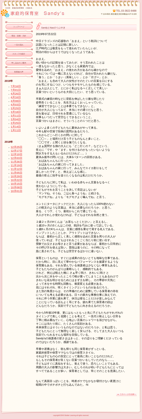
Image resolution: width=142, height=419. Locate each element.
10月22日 (16, 180)
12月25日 (16, 147)
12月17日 (16, 150)
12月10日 (16, 154)
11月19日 (16, 165)
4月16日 (16, 97)
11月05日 (16, 172)
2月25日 (16, 123)
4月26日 (16, 93)
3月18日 (16, 112)
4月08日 (16, 101)
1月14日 (16, 126)
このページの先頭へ (126, 394)
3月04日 (16, 119)
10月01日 (16, 191)
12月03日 (16, 158)
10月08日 (16, 187)
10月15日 (16, 183)
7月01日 (16, 90)
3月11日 (16, 115)
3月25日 (16, 108)
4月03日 (16, 104)
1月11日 (16, 130)
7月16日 (16, 86)
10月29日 (16, 176)
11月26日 (16, 161)
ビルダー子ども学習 (44, 13)
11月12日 (16, 169)
